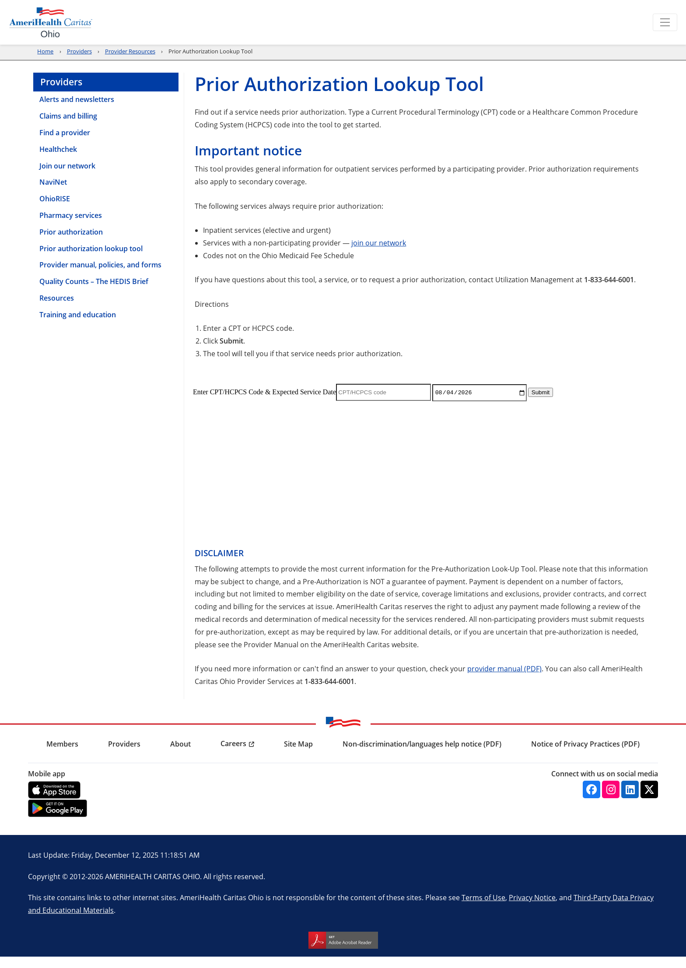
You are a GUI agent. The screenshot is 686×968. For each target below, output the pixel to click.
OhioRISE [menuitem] (54, 210)
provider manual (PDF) (504, 679)
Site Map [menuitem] (298, 755)
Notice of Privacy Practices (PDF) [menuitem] (585, 755)
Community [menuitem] (513, 43)
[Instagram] (611, 801)
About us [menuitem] (648, 43)
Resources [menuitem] (56, 309)
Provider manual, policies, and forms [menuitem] (100, 276)
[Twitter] (649, 801)
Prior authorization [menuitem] (71, 243)
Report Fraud (542, 21)
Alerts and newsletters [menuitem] (76, 111)
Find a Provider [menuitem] (583, 43)
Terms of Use (483, 908)
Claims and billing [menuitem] (68, 127)
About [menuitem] (180, 755)
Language (599, 21)
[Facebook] (591, 801)
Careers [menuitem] (233, 755)
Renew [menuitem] (334, 43)
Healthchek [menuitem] (58, 160)
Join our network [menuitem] (67, 177)
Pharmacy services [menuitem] (70, 226)
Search (649, 21)
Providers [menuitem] (446, 43)
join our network (378, 254)
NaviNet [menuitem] (53, 193)
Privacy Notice (532, 908)
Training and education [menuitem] (77, 326)
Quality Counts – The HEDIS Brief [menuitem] (93, 293)
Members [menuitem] (383, 43)
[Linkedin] (630, 801)
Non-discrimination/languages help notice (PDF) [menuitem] (422, 755)
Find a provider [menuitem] (64, 144)
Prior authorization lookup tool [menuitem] (91, 260)
